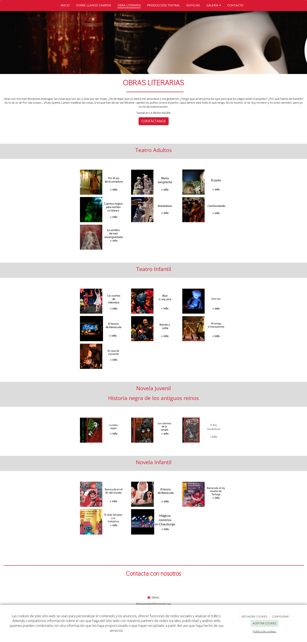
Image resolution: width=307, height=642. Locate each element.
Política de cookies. (264, 631)
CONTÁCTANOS (153, 121)
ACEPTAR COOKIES (264, 623)
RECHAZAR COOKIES (254, 616)
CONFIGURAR (280, 616)
